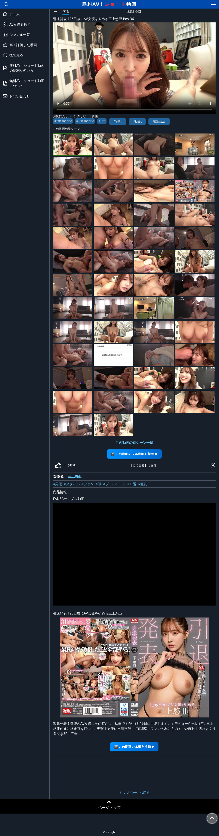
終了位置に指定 (85, 121)
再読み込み (159, 121)
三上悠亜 (74, 476)
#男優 (57, 484)
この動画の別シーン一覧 (134, 442)
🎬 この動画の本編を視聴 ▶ (134, 746)
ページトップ (109, 807)
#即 (98, 484)
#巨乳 (142, 484)
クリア (102, 121)
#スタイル (72, 484)
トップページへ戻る (134, 792)
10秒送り (137, 121)
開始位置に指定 (63, 121)
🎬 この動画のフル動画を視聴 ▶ (134, 454)
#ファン (87, 484)
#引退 (131, 484)
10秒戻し (117, 121)
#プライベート (114, 484)
